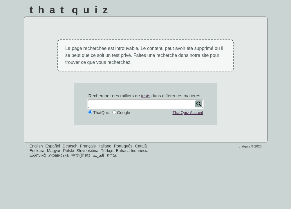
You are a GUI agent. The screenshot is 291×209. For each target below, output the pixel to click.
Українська (58, 155)
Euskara (37, 150)
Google (123, 112)
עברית (112, 155)
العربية (98, 155)
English (36, 146)
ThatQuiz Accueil (187, 112)
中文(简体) (80, 155)
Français (88, 146)
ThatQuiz (101, 112)
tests (145, 95)
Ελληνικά (38, 155)
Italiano (104, 146)
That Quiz (71, 9)
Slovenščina (88, 150)
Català (141, 146)
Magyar (54, 150)
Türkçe (107, 150)
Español (52, 146)
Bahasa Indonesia (132, 150)
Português (123, 146)
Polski (68, 150)
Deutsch (70, 146)
